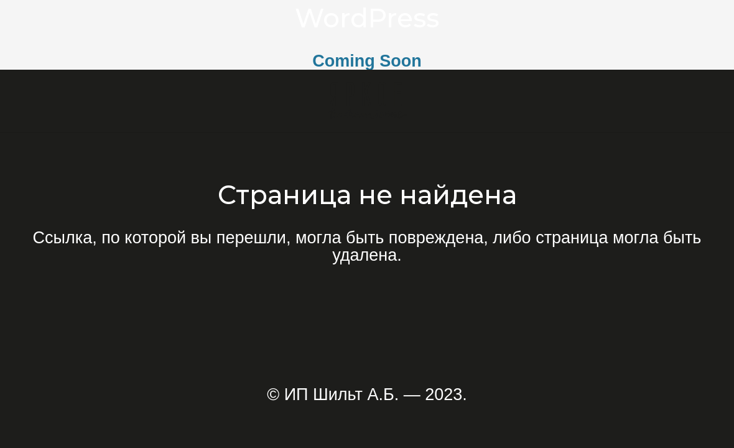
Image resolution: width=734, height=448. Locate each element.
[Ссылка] (367, 100)
